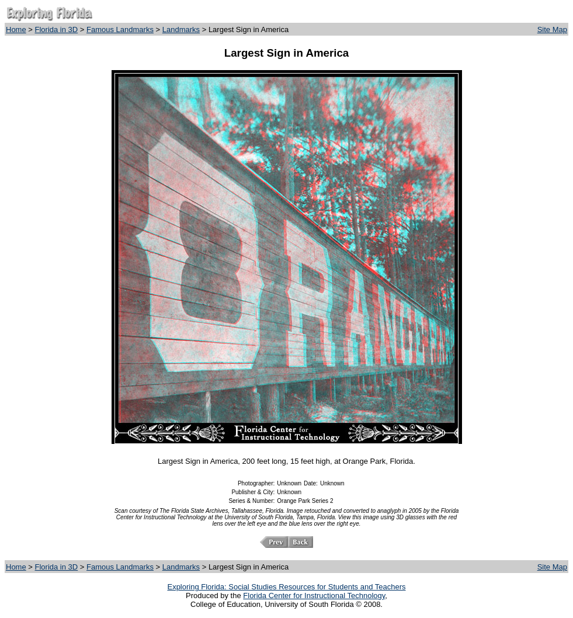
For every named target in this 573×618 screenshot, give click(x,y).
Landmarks (181, 29)
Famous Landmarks (120, 29)
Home (16, 29)
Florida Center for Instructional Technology (314, 595)
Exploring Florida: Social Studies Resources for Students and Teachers (286, 586)
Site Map (552, 29)
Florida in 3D (56, 29)
